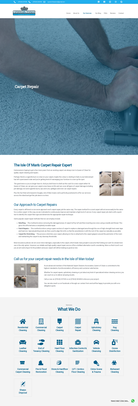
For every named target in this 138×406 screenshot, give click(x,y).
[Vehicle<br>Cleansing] (96, 342)
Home (68, 13)
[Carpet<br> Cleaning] (59, 321)
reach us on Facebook (61, 283)
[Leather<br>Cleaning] (23, 342)
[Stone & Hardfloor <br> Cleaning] (59, 363)
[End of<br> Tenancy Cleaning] (41, 342)
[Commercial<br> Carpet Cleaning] (23, 363)
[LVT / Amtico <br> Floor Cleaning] (78, 363)
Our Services (87, 13)
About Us (76, 13)
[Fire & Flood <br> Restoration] (41, 363)
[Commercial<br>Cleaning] (41, 321)
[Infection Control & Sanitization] (78, 342)
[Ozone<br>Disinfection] (115, 342)
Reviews (113, 13)
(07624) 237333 (60, 279)
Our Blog (98, 13)
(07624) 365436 (76, 279)
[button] (77, 13)
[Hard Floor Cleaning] (59, 342)
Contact (121, 13)
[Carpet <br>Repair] (78, 321)
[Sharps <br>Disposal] (23, 384)
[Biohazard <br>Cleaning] (115, 363)
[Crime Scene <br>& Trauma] (96, 363)
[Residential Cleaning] (23, 321)
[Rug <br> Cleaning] (115, 321)
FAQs (105, 13)
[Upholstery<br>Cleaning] (96, 321)
